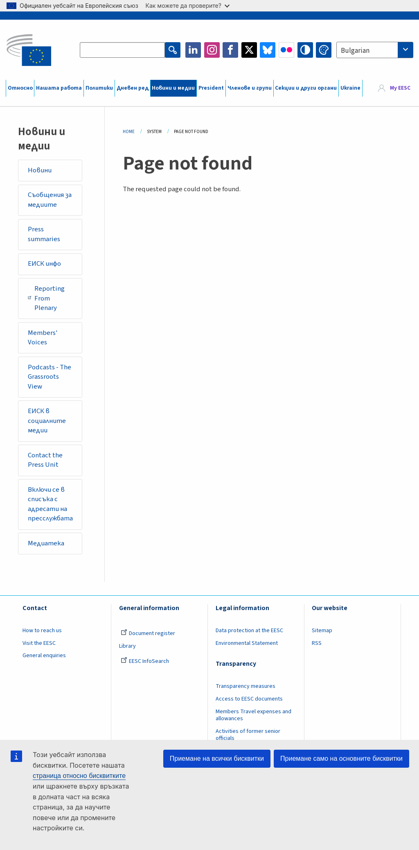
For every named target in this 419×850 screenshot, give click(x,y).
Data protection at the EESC (249, 630)
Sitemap (322, 630)
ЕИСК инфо (44, 264)
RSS (317, 643)
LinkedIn (193, 50)
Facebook (230, 50)
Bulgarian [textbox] (355, 51)
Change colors (323, 50)
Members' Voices (43, 338)
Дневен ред (133, 88)
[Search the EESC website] (122, 50)
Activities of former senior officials (248, 734)
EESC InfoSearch (145, 661)
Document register (148, 633)
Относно (20, 88)
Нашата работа (59, 88)
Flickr (286, 50)
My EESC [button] (400, 88)
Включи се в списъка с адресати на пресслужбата (50, 504)
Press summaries (44, 234)
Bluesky (267, 50)
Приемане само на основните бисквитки (341, 758)
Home (129, 132)
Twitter (249, 50)
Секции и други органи (306, 88)
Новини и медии (173, 88)
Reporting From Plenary (46, 298)
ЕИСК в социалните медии (47, 420)
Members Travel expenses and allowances (253, 715)
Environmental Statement (247, 643)
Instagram (212, 50)
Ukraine (350, 88)
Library (127, 646)
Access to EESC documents (249, 699)
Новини (40, 170)
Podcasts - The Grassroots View (49, 376)
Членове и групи (250, 88)
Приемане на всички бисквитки (217, 758)
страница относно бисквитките (79, 775)
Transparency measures (245, 686)
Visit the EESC (39, 643)
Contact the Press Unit (45, 460)
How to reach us (42, 630)
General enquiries (44, 655)
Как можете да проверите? (188, 5)
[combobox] (374, 50)
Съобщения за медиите (50, 200)
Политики (99, 88)
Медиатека (46, 543)
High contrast (305, 50)
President (211, 88)
